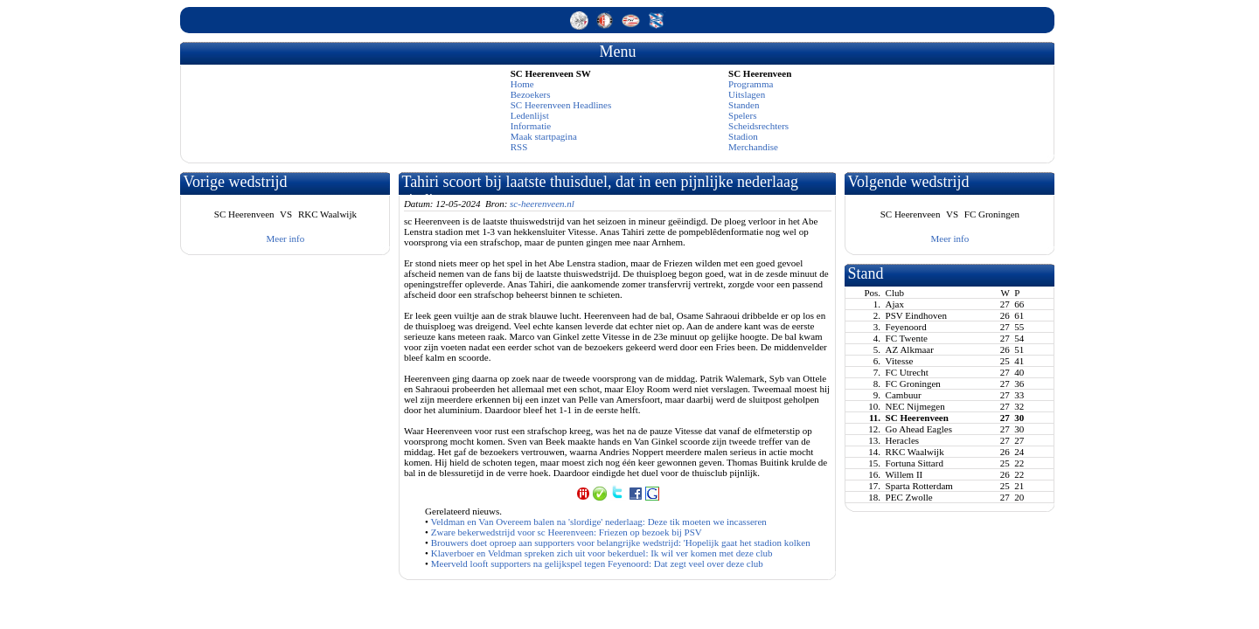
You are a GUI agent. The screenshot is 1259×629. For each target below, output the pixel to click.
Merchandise (753, 147)
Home (522, 84)
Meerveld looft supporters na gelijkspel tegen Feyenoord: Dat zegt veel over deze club (597, 563)
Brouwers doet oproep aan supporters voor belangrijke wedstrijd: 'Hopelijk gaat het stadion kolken (620, 542)
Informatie (531, 126)
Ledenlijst (530, 115)
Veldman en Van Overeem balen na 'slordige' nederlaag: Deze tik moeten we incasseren (599, 521)
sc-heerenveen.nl (542, 203)
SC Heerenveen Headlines (561, 105)
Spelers (742, 115)
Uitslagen (746, 94)
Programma (750, 84)
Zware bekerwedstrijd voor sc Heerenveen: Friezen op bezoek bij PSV (566, 532)
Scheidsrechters (758, 126)
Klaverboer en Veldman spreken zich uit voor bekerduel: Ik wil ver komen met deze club (602, 553)
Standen (743, 105)
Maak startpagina (544, 136)
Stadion (743, 136)
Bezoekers (531, 94)
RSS (519, 147)
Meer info (286, 238)
